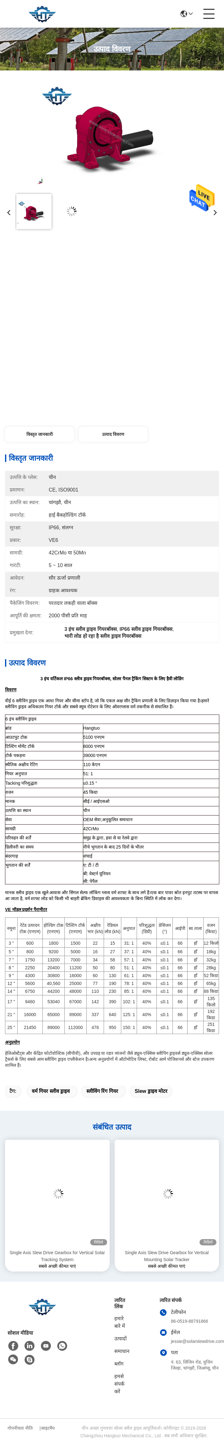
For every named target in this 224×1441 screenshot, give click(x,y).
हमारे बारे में (119, 1322)
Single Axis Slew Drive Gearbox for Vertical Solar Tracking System (57, 1256)
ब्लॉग (118, 1363)
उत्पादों (120, 1338)
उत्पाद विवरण (113, 434)
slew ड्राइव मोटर (151, 1091)
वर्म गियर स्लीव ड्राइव (51, 1091)
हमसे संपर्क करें (119, 1384)
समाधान (121, 1351)
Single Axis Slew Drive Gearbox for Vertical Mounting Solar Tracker (167, 1256)
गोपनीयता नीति (20, 1428)
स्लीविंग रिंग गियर (102, 1091)
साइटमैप (48, 1428)
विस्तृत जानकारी (39, 434)
